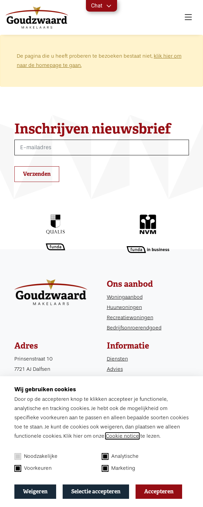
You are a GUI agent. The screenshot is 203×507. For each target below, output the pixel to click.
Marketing (118, 468)
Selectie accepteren (95, 491)
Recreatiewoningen (130, 317)
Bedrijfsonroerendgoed (134, 328)
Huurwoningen (124, 307)
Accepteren (159, 491)
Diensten (117, 359)
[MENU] (188, 17)
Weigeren (35, 491)
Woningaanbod (125, 297)
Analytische (120, 456)
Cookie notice (122, 436)
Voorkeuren (33, 468)
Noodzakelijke (36, 456)
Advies (115, 369)
